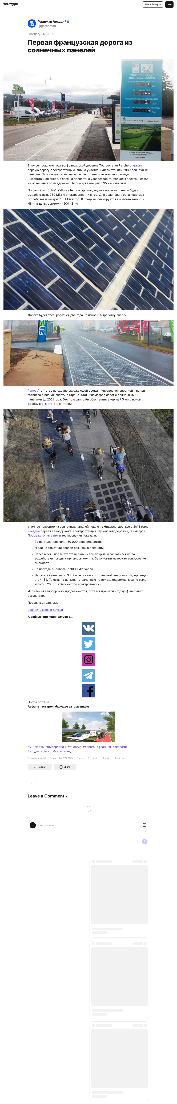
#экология (119, 747)
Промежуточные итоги (44, 535)
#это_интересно (39, 751)
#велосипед (62, 751)
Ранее (32, 390)
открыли (136, 165)
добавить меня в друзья (45, 609)
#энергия (74, 747)
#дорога (89, 747)
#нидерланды (56, 747)
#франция (103, 747)
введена (34, 531)
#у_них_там (36, 747)
